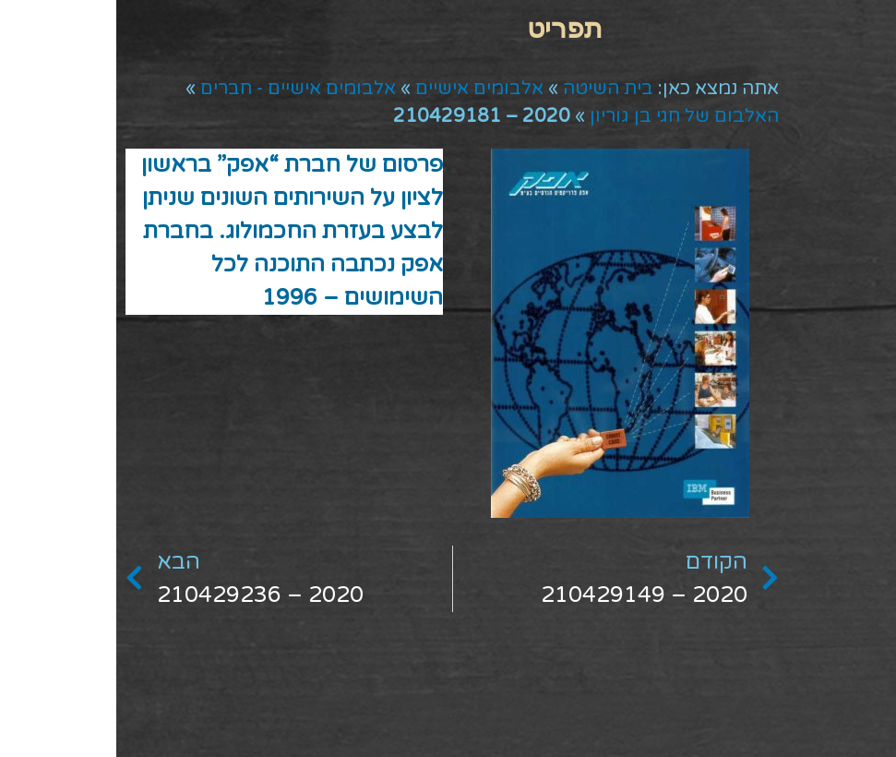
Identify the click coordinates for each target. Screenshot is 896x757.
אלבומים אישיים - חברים (182, 89)
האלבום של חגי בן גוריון (568, 116)
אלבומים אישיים (363, 89)
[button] (448, 28)
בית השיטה (492, 89)
